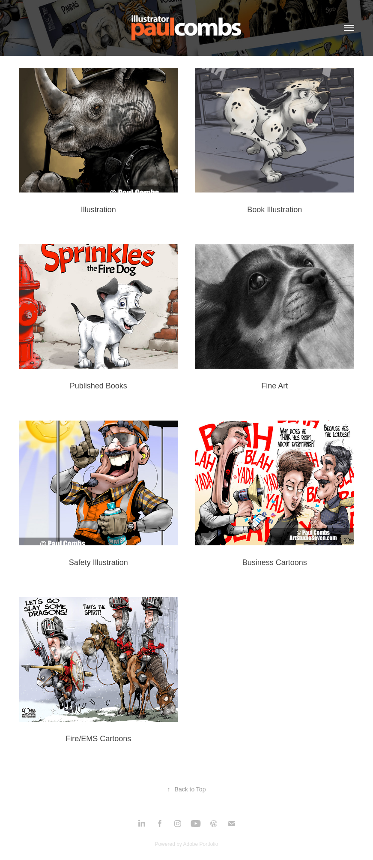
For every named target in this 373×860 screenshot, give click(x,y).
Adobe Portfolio (200, 844)
